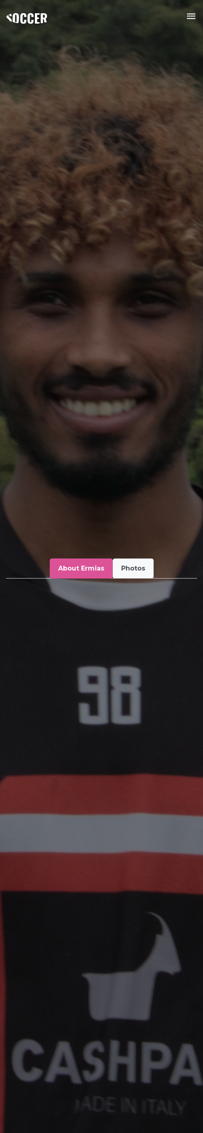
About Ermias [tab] (81, 568)
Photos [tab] (133, 568)
